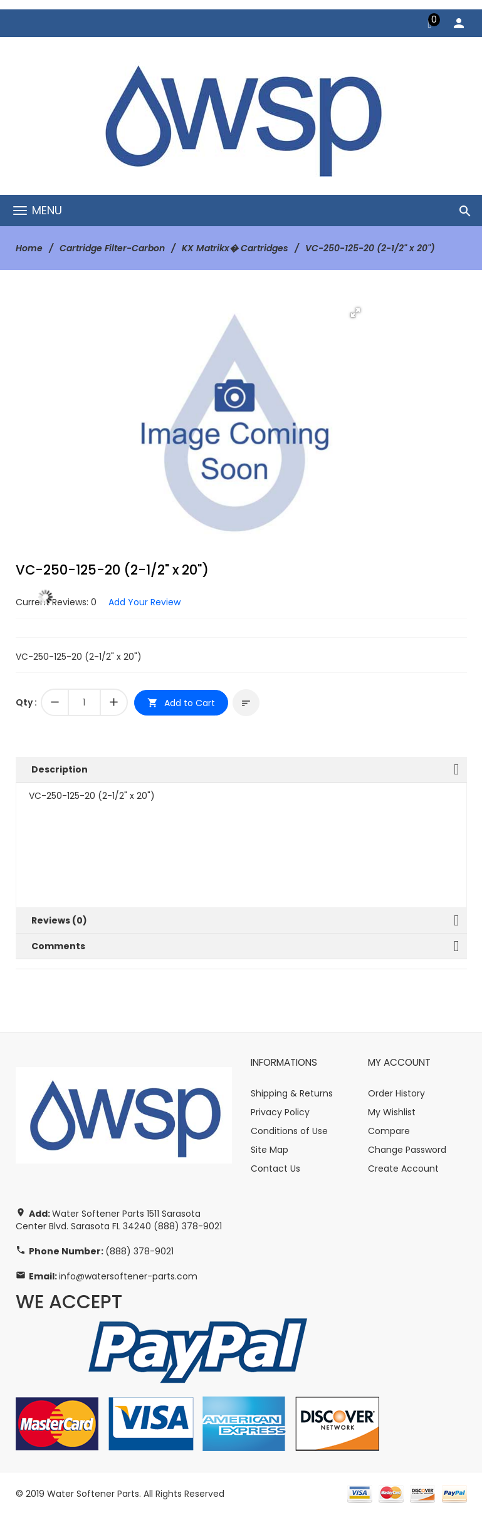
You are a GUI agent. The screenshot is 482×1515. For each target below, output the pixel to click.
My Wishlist (392, 1112)
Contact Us (275, 1168)
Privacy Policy (280, 1112)
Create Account (403, 1168)
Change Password (407, 1149)
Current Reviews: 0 (56, 602)
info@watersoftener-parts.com (128, 1276)
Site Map (269, 1149)
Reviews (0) (59, 920)
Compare (389, 1131)
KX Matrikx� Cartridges (235, 248)
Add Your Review (144, 602)
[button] (355, 313)
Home (29, 248)
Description (59, 769)
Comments (58, 946)
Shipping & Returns (292, 1093)
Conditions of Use (289, 1131)
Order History (396, 1093)
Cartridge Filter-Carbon (112, 248)
